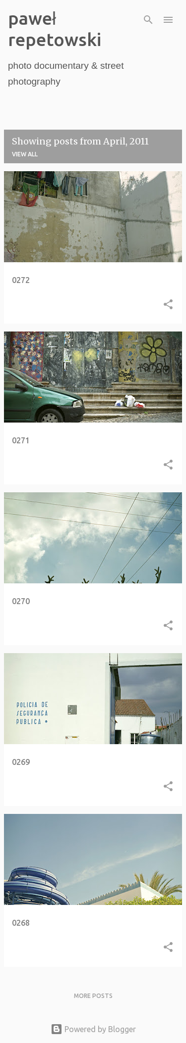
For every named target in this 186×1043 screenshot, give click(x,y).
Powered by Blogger (93, 1029)
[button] (168, 305)
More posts (93, 996)
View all (25, 154)
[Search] (148, 20)
